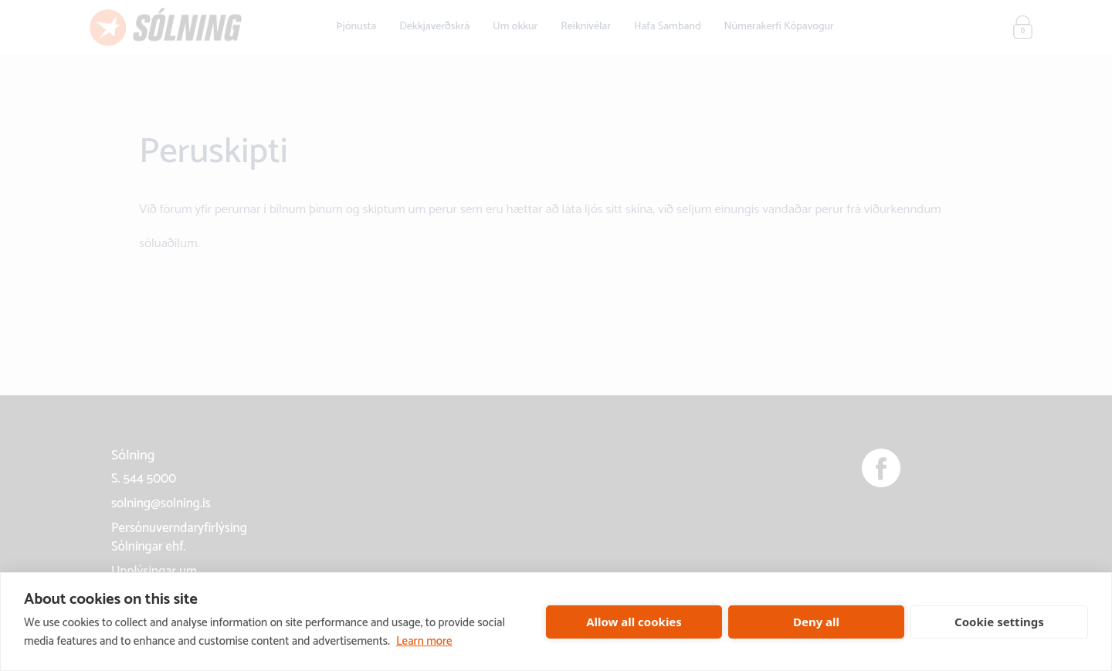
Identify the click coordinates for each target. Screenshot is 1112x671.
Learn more (424, 641)
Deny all (816, 621)
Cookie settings (999, 621)
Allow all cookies (634, 621)
